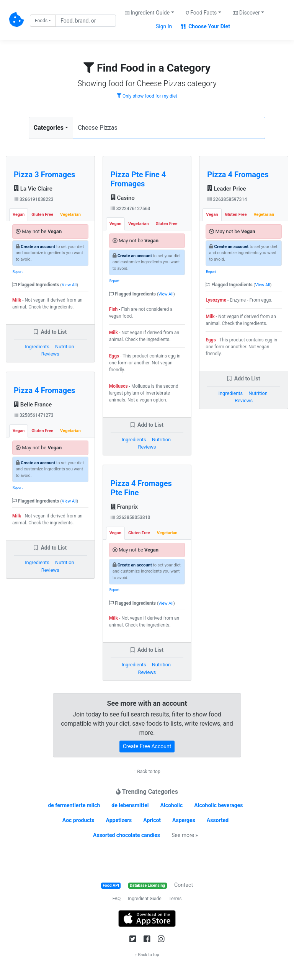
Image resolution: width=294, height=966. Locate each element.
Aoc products (78, 820)
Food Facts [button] (201, 13)
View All (69, 284)
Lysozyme (216, 300)
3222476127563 (130, 208)
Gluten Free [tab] (42, 214)
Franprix (124, 506)
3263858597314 (227, 199)
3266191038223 (34, 199)
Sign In (164, 26)
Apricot (152, 820)
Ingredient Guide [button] (147, 13)
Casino (123, 197)
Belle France (33, 404)
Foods (41, 20)
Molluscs (118, 386)
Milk (16, 300)
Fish (113, 309)
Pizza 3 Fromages (44, 174)
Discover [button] (246, 13)
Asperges (183, 820)
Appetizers (119, 820)
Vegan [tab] (18, 214)
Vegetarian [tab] (70, 214)
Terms (175, 898)
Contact (183, 885)
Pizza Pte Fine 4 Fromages (138, 179)
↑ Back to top (147, 771)
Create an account (38, 246)
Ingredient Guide (144, 898)
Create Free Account (147, 746)
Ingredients (37, 346)
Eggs (114, 356)
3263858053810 (130, 517)
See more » (185, 835)
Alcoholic (171, 805)
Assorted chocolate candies (126, 835)
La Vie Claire (33, 188)
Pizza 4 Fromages (44, 390)
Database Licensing (147, 885)
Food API (111, 885)
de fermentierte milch (74, 805)
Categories (49, 127)
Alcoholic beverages (218, 805)
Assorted (218, 820)
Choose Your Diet (205, 26)
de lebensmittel (130, 805)
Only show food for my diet (147, 96)
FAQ (117, 898)
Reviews (50, 354)
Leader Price (226, 188)
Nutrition (64, 346)
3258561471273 (34, 415)
